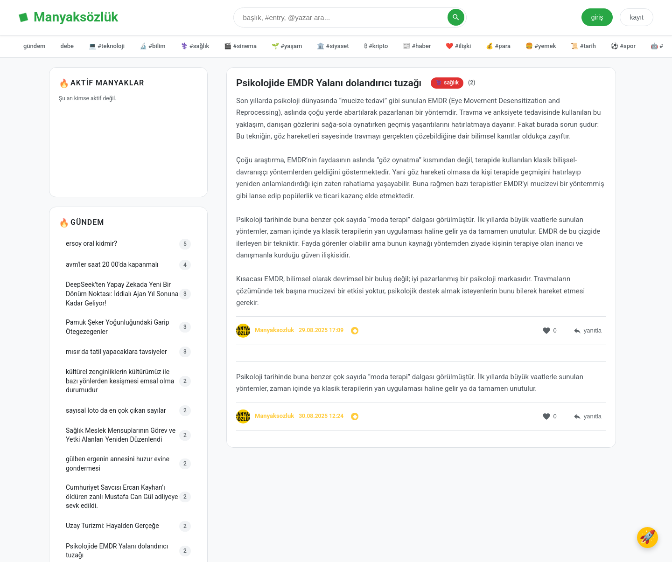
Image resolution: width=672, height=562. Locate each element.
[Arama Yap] (456, 17)
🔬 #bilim (153, 45)
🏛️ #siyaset (333, 45)
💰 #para (498, 45)
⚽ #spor (623, 45)
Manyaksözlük (76, 17)
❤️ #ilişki (458, 45)
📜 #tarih (583, 45)
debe (67, 45)
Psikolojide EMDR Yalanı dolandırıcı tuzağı (328, 84)
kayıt (637, 17)
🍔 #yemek (540, 45)
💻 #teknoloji (107, 45)
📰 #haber (417, 45)
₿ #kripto (376, 45)
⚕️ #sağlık (195, 45)
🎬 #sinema (240, 45)
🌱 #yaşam (287, 45)
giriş (597, 17)
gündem (34, 45)
